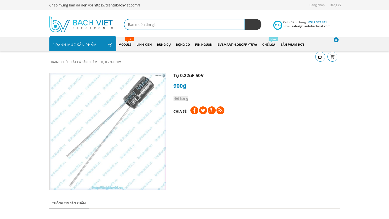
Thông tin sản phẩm (69, 203)
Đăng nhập (317, 5)
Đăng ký (335, 5)
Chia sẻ (180, 111)
